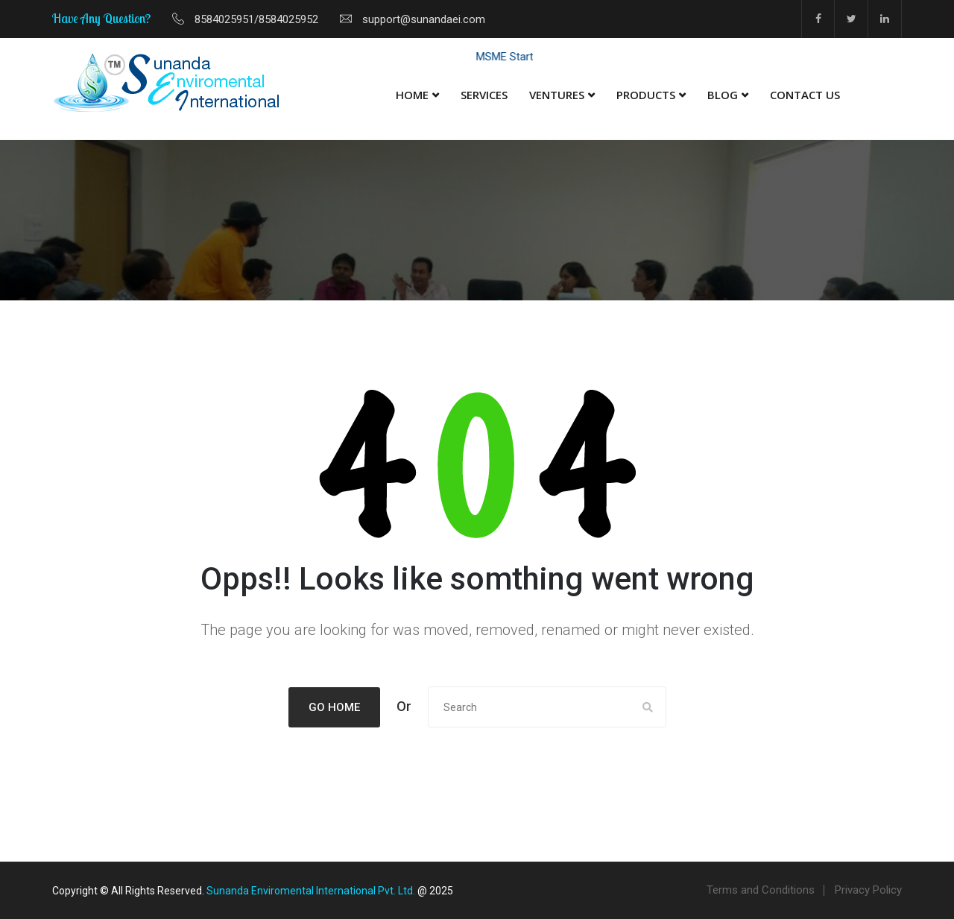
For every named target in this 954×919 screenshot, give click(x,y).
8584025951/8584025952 (256, 19)
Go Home (334, 707)
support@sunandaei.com (423, 19)
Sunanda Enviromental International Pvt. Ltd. (310, 891)
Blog (722, 94)
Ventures (556, 94)
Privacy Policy (868, 890)
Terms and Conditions (761, 890)
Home (412, 94)
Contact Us (805, 94)
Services (484, 94)
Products (645, 94)
